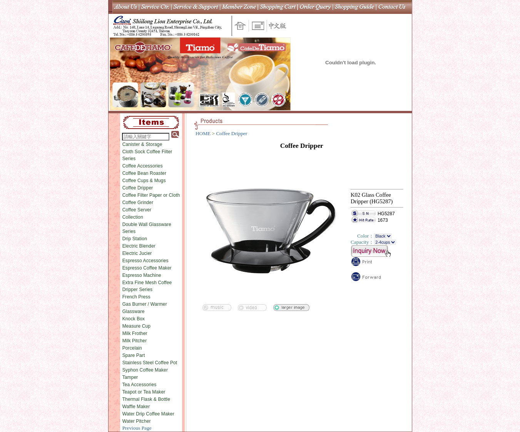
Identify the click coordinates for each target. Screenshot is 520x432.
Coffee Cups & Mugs (144, 180)
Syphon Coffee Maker (145, 370)
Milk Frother (134, 333)
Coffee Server (137, 210)
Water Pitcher (136, 421)
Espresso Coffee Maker (147, 268)
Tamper (130, 377)
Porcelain (132, 348)
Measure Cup (136, 326)
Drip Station (134, 238)
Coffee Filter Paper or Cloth (151, 195)
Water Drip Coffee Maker (148, 414)
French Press (136, 297)
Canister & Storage (142, 144)
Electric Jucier (137, 253)
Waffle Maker (136, 406)
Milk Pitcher (134, 340)
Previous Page (137, 428)
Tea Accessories (139, 384)
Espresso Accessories (145, 260)
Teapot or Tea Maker (144, 392)
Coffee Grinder (137, 202)
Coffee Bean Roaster (144, 173)
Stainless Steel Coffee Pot (149, 362)
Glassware (133, 311)
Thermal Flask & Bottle (146, 399)
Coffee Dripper (137, 188)
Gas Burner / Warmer (144, 304)
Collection (132, 217)
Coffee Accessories (142, 166)
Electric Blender (138, 246)
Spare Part (133, 355)
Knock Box (133, 318)
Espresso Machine (141, 275)
